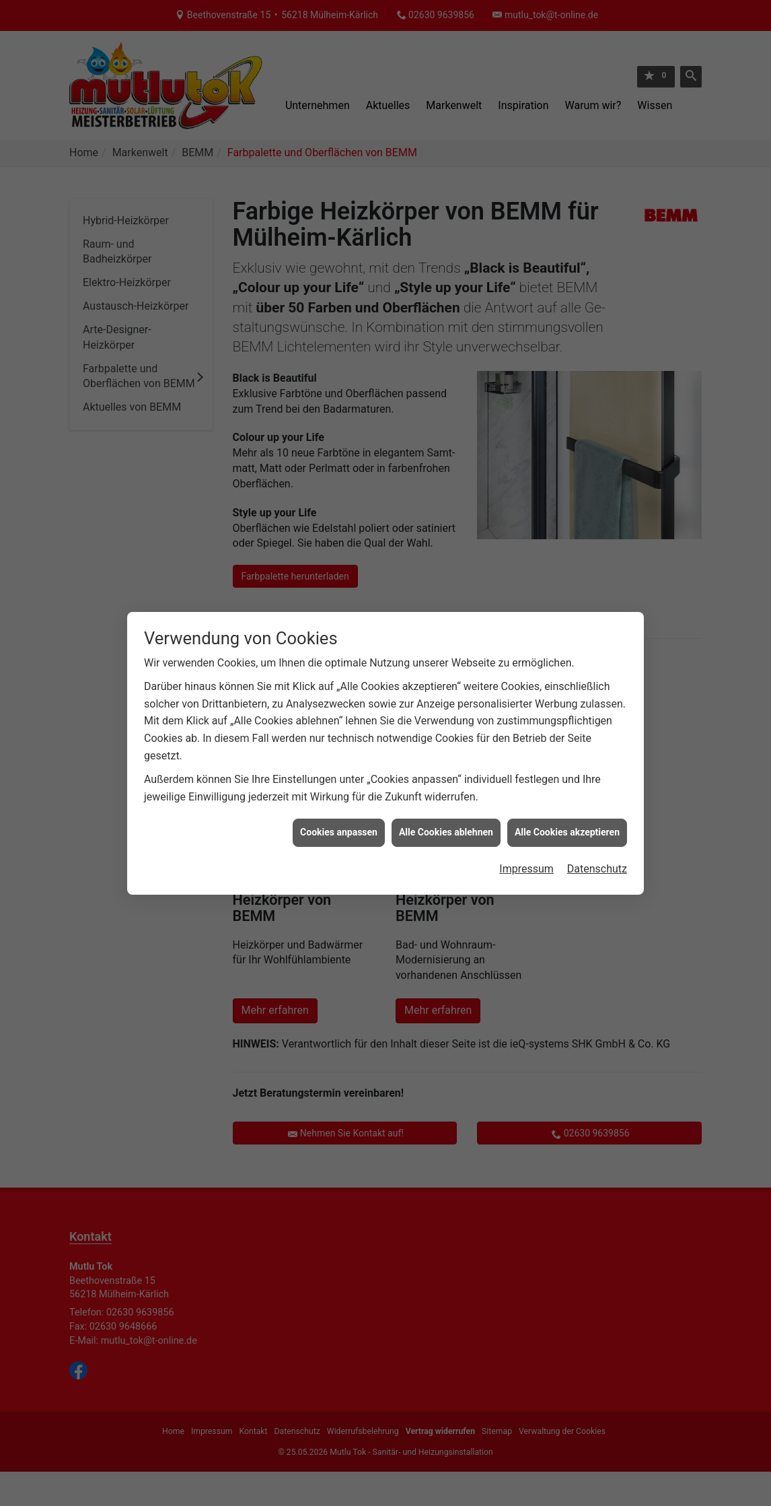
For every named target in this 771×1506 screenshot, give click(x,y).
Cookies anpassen (338, 804)
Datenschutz (597, 840)
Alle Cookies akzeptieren (567, 804)
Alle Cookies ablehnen (446, 804)
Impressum (526, 840)
